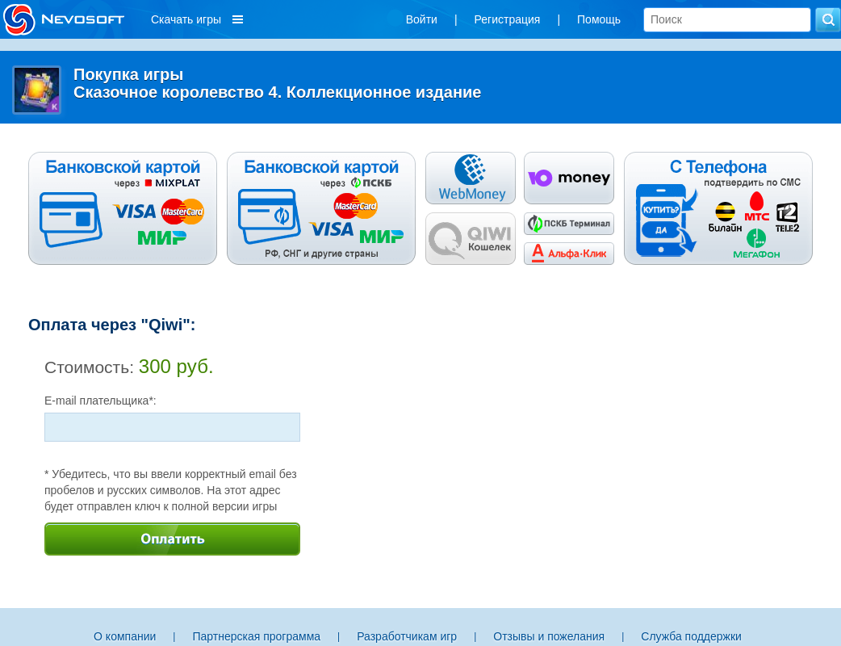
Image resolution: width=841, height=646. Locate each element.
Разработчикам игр (407, 636)
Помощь (599, 19)
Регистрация (508, 19)
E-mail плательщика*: (100, 400)
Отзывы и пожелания (549, 636)
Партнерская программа (256, 636)
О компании (125, 636)
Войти (421, 19)
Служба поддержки (691, 636)
